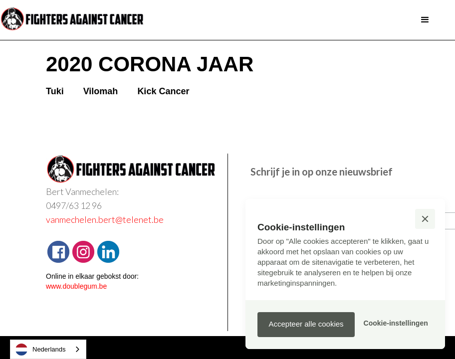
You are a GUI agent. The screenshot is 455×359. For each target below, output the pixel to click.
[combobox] (48, 349)
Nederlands (40, 350)
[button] (425, 20)
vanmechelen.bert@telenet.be (105, 219)
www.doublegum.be (76, 286)
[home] (75, 20)
